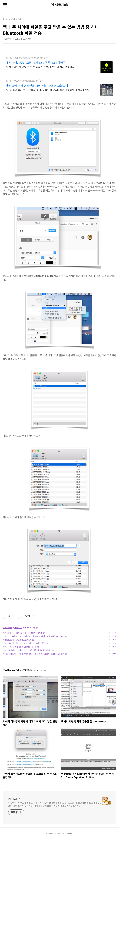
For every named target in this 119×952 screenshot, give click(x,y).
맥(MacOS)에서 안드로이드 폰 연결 (17, 684)
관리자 (70, 946)
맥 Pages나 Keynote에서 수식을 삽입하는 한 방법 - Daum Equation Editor (33, 698)
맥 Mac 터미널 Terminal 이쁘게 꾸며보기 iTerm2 (22, 677)
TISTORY (60, 946)
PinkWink (59, 4)
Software (7, 672)
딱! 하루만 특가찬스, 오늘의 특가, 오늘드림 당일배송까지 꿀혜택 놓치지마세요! (48, 90)
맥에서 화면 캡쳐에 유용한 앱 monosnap (19, 691)
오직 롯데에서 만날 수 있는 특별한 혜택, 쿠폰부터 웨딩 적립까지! (40, 67)
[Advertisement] (59, 627)
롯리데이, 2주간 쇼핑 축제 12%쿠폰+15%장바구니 (37, 62)
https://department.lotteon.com (24, 57)
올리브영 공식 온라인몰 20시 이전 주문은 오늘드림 (37, 85)
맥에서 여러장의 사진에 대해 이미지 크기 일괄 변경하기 (24, 687)
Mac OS (18, 672)
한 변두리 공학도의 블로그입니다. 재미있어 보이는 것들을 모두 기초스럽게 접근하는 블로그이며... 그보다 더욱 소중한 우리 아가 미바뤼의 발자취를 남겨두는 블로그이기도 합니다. (54, 849)
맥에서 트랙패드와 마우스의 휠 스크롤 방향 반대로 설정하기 (26, 694)
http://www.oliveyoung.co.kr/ (22, 80)
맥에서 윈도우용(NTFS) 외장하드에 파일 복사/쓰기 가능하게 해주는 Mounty (33, 680)
